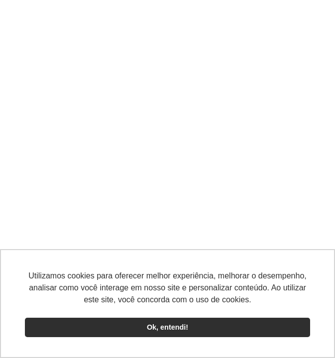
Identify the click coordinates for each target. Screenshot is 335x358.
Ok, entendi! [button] (167, 327)
